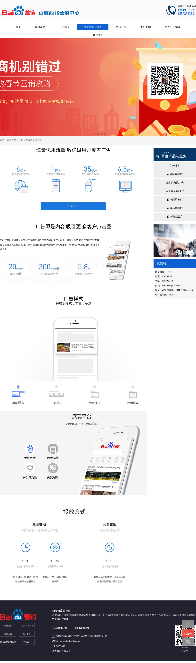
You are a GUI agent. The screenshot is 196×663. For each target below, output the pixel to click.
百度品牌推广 (175, 208)
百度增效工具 (175, 216)
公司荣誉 (64, 26)
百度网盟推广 (175, 199)
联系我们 (98, 35)
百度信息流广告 (33, 140)
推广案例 (145, 26)
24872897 (60, 646)
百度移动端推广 (175, 191)
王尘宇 (67, 650)
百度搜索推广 (175, 174)
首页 (18, 26)
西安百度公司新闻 (8, 642)
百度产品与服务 (93, 26)
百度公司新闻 (172, 26)
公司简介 (40, 26)
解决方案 (121, 26)
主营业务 (175, 165)
